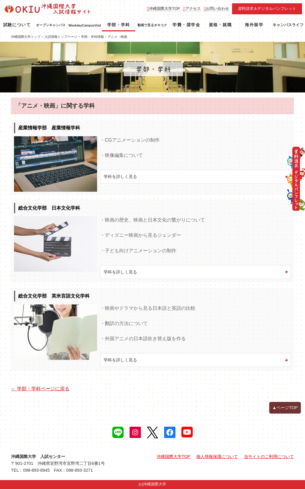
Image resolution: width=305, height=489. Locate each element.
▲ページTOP (285, 407)
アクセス (193, 8)
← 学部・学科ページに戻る (40, 388)
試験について (17, 24)
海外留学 (254, 24)
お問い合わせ (217, 8)
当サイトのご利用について (269, 456)
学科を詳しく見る (120, 176)
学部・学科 (118, 24)
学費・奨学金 (186, 24)
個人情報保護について (217, 456)
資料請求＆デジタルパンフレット (267, 8)
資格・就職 (220, 24)
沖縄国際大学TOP (164, 8)
